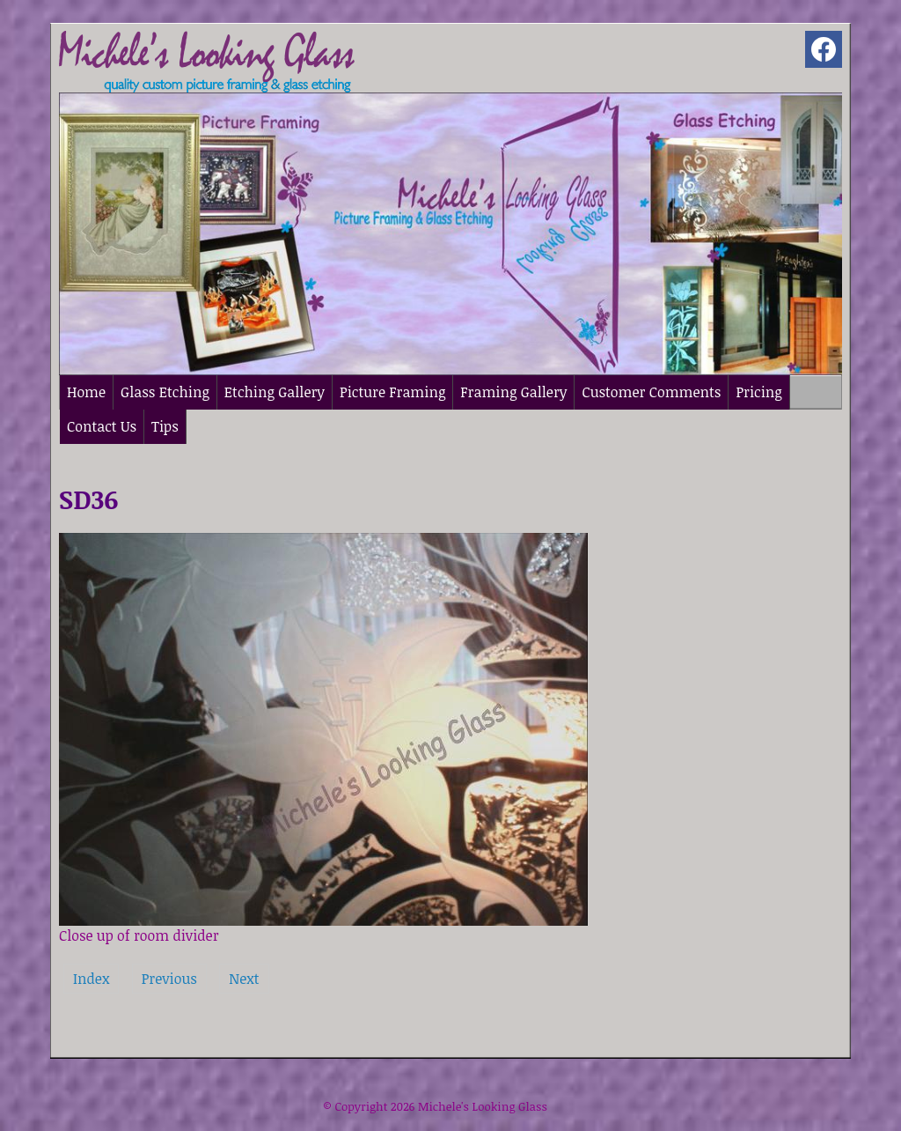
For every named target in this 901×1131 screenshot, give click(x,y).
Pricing (758, 392)
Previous (169, 978)
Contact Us (101, 426)
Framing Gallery (513, 392)
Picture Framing (392, 392)
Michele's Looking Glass (482, 1106)
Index (91, 978)
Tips (165, 426)
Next (244, 978)
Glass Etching (165, 392)
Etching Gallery (274, 392)
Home (86, 392)
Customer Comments (651, 392)
